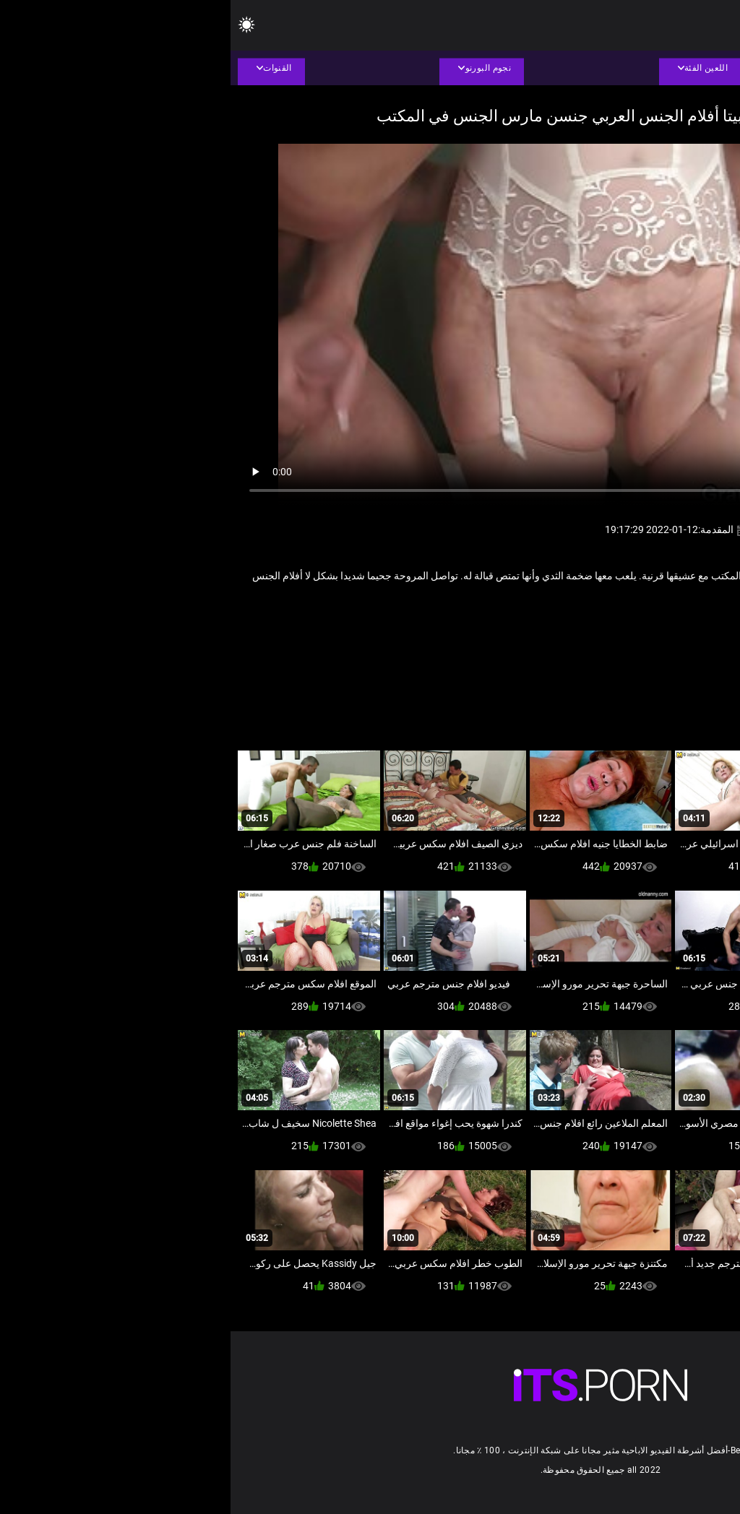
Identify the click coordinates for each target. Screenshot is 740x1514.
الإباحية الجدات (642, 623)
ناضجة (533, 623)
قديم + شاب (581, 623)
